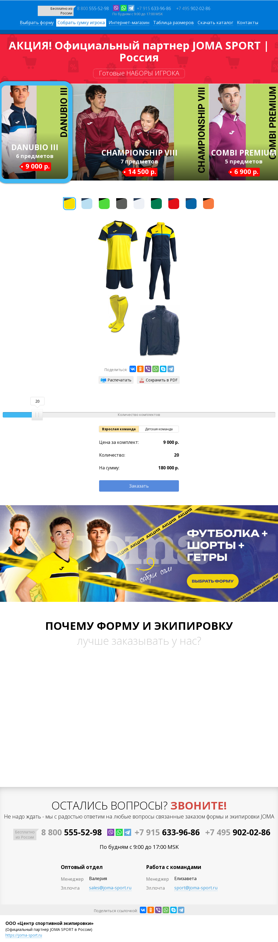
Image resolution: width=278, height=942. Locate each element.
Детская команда (159, 429)
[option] (118, 255)
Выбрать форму (37, 23)
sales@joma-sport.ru (110, 888)
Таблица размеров (173, 23)
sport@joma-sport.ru (195, 888)
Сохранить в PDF (158, 380)
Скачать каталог (215, 23)
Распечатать (116, 380)
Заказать (139, 486)
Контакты (247, 23)
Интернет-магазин (129, 23)
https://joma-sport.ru (23, 935)
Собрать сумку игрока (81, 23)
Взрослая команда (119, 429)
